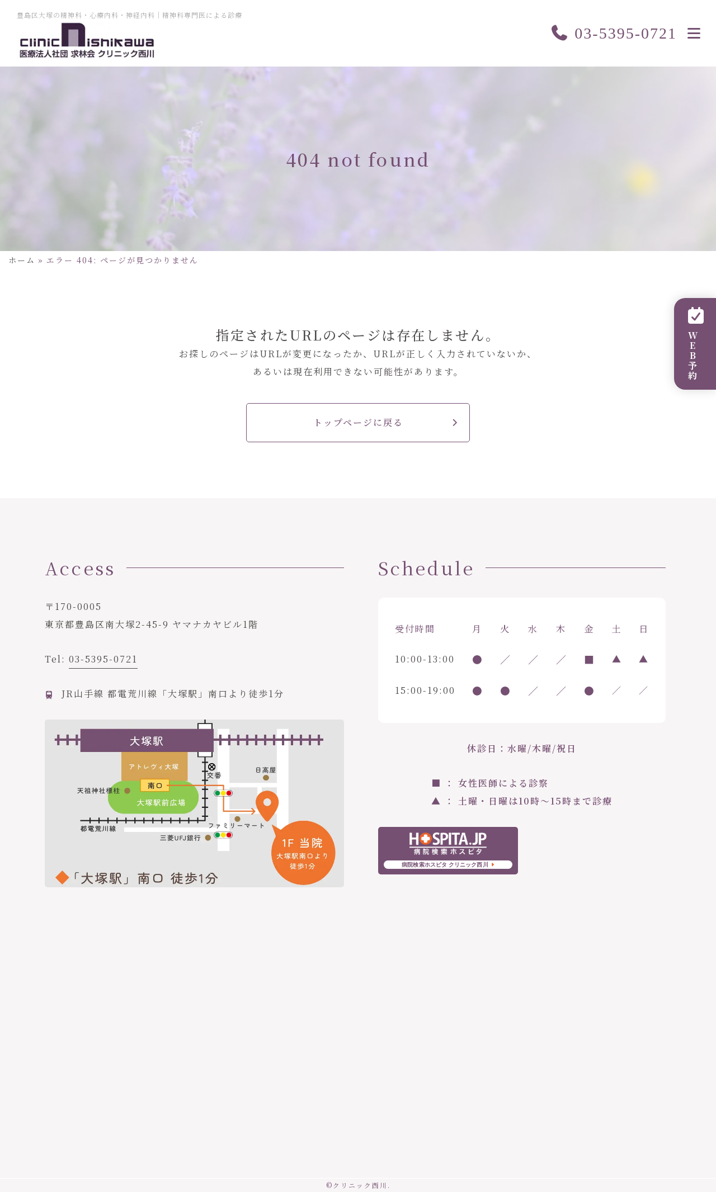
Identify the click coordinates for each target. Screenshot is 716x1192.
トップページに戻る (358, 422)
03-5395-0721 (613, 33)
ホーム (21, 260)
